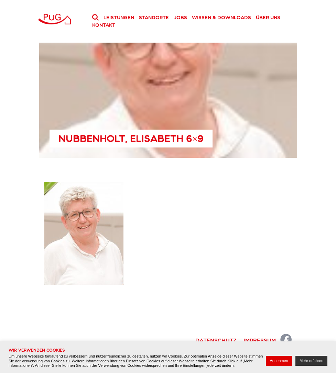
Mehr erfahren (311, 361)
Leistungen (119, 17)
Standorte (154, 17)
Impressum (259, 340)
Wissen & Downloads (221, 17)
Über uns (268, 17)
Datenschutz (216, 340)
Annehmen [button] (279, 361)
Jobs (180, 17)
